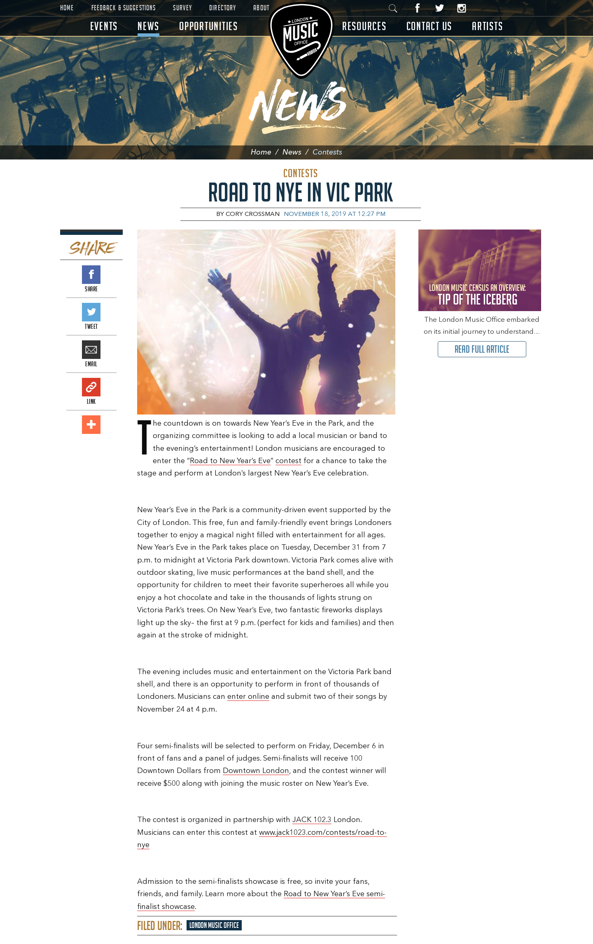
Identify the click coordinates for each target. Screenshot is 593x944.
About (261, 8)
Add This (91, 424)
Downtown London (256, 771)
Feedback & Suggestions (123, 8)
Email (91, 349)
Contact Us (429, 26)
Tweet (91, 312)
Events (104, 26)
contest (288, 461)
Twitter (439, 8)
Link (91, 387)
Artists (487, 26)
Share (91, 274)
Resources (364, 26)
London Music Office (214, 925)
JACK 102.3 (312, 820)
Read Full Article (482, 349)
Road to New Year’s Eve (230, 461)
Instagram (461, 8)
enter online (248, 696)
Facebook (418, 8)
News (148, 26)
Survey (182, 8)
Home (67, 8)
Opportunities (208, 26)
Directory (222, 8)
